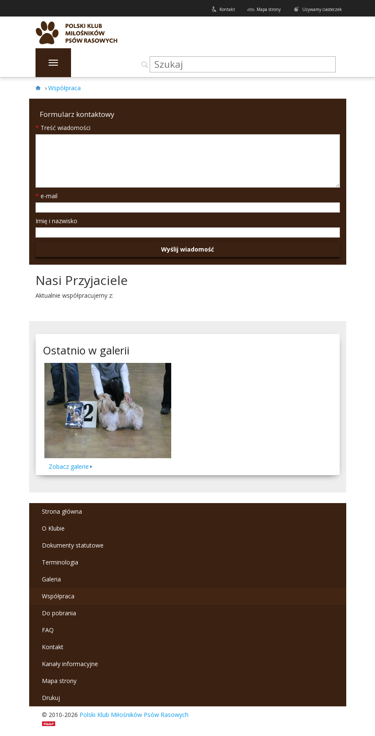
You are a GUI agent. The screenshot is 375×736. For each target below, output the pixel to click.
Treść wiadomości (63, 128)
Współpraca (58, 596)
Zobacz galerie (69, 466)
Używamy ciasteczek (322, 9)
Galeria (51, 579)
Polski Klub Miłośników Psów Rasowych (134, 715)
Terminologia (60, 562)
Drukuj (51, 698)
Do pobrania (59, 613)
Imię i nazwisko (56, 221)
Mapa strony (269, 9)
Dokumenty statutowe (73, 545)
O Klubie (53, 528)
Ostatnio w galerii (86, 350)
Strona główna (62, 511)
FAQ (48, 630)
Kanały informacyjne (70, 664)
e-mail (46, 196)
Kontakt (227, 9)
